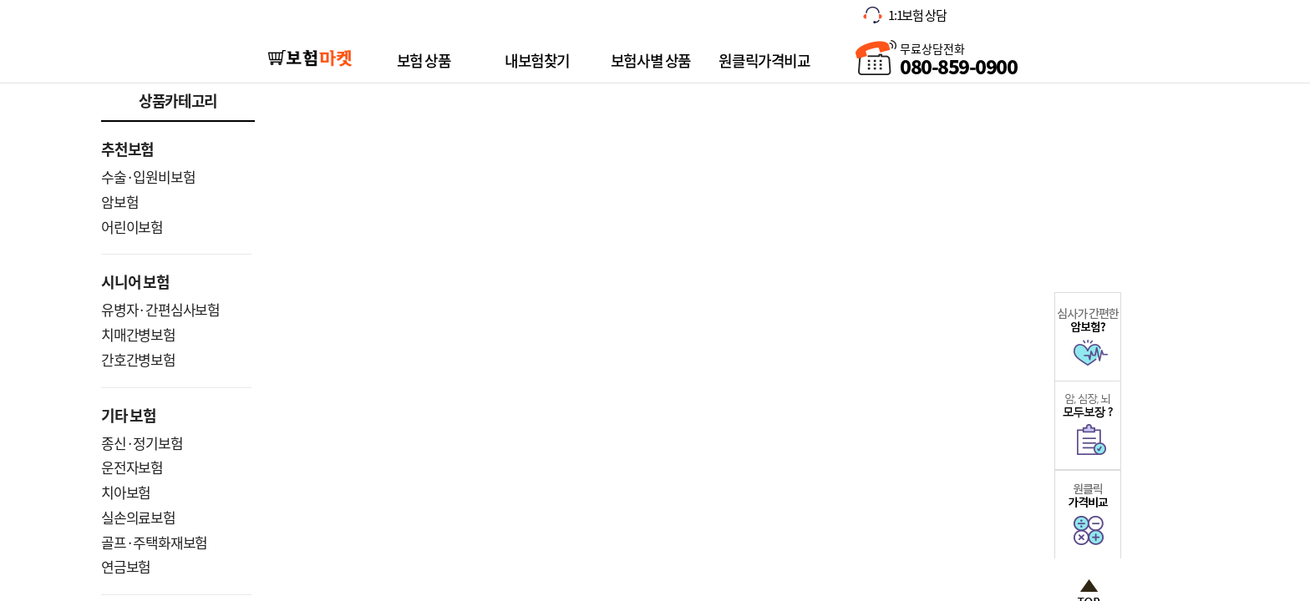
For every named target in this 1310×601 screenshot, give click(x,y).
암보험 (119, 201)
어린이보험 (132, 226)
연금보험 (125, 566)
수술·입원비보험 (148, 176)
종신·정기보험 (142, 442)
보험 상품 (424, 60)
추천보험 (127, 149)
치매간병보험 (138, 334)
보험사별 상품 (651, 60)
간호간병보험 (138, 359)
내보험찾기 (537, 60)
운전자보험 (132, 467)
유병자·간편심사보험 (160, 309)
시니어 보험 (135, 281)
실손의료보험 (138, 517)
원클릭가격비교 (764, 60)
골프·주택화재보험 (154, 542)
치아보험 (125, 492)
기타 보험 (128, 415)
